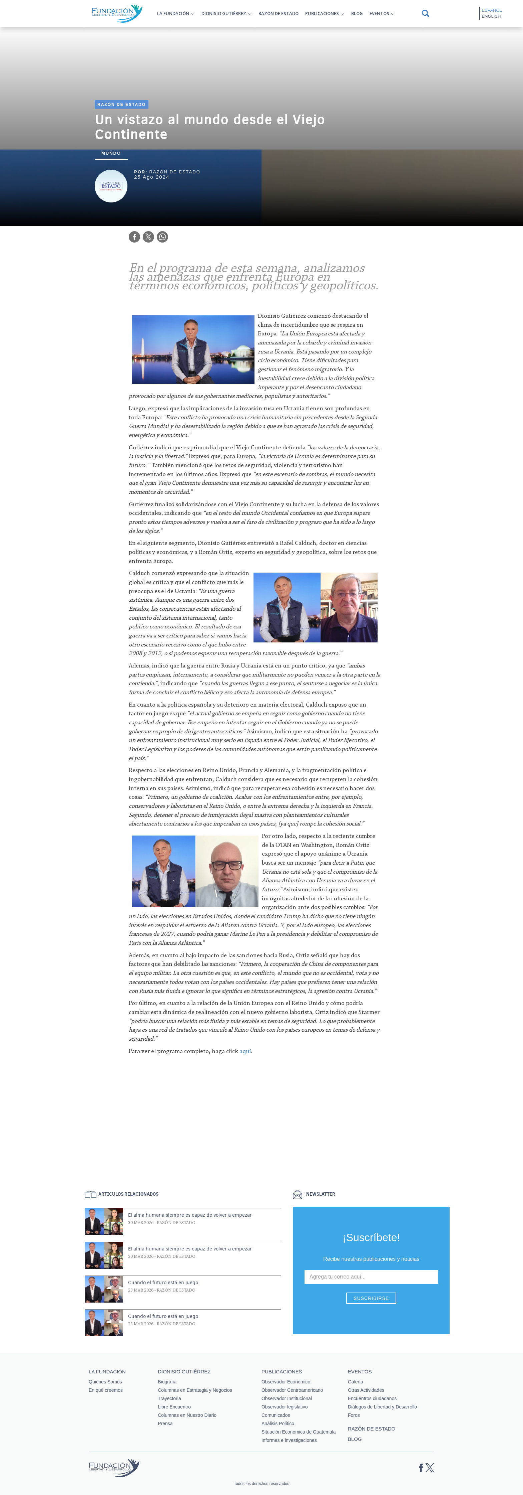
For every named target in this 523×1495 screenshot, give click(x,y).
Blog (357, 13)
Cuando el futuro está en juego (163, 1282)
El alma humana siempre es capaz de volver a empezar (190, 1215)
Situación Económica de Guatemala (299, 1432)
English (491, 16)
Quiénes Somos (105, 1381)
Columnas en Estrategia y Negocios (195, 1390)
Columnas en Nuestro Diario (187, 1415)
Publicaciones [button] (322, 13)
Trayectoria (169, 1398)
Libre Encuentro (174, 1406)
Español (492, 10)
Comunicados (276, 1415)
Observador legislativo (285, 1406)
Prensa (165, 1423)
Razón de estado (278, 13)
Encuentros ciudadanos (372, 1398)
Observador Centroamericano (292, 1390)
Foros (354, 1415)
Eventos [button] (379, 13)
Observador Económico (286, 1381)
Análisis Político (278, 1423)
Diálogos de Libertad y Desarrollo (382, 1406)
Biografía (167, 1381)
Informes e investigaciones (289, 1440)
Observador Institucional (287, 1398)
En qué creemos (106, 1390)
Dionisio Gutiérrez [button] (223, 13)
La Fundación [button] (173, 13)
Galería (355, 1381)
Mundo (111, 153)
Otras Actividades (366, 1390)
